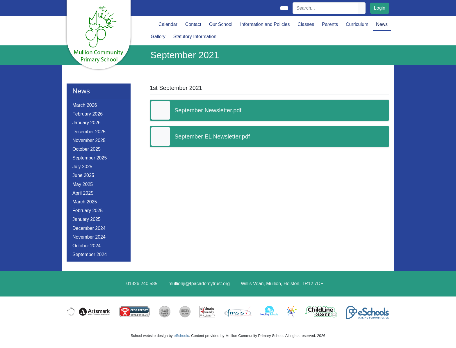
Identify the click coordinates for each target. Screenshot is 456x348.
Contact (193, 24)
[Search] (325, 8)
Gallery (158, 36)
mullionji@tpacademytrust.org (199, 283)
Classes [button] (306, 24)
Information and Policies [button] (265, 24)
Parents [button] (330, 24)
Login (379, 8)
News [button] (382, 24)
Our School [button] (220, 24)
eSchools (181, 335)
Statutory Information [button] (195, 36)
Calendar (167, 24)
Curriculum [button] (357, 24)
